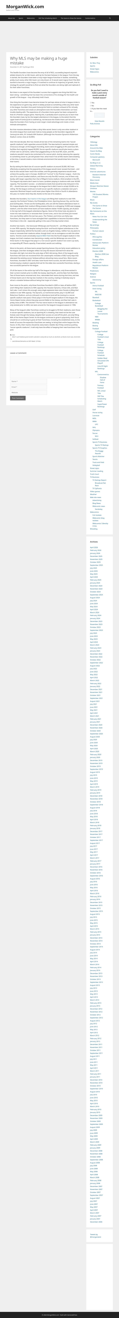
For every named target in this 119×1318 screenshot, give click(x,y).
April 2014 (94, 961)
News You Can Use (100, 216)
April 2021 (94, 713)
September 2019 (96, 769)
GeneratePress (72, 1315)
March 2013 (94, 1000)
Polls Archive (95, 123)
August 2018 (95, 808)
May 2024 (94, 606)
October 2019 (95, 766)
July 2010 (93, 1094)
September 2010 (96, 1089)
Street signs (94, 468)
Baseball (96, 297)
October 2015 (95, 908)
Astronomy (97, 280)
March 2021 (94, 716)
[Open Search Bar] (110, 18)
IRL (96, 291)
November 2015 (96, 905)
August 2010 (95, 1092)
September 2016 (96, 876)
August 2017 (95, 843)
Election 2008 (98, 251)
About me (11, 18)
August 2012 (95, 1021)
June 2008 (94, 1168)
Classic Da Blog (96, 151)
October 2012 (95, 1015)
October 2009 (95, 1121)
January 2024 (95, 618)
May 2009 (94, 1136)
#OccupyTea (97, 237)
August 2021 (95, 701)
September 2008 (96, 1160)
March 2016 (94, 893)
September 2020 (96, 734)
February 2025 (95, 580)
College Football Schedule (101, 352)
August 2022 (95, 666)
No (93, 106)
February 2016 (95, 896)
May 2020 (94, 745)
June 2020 (94, 742)
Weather (93, 494)
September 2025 (96, 565)
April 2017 (94, 855)
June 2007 (94, 1204)
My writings (94, 225)
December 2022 (96, 654)
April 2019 (94, 784)
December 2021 (96, 689)
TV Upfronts (97, 488)
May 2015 (94, 923)
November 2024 (96, 589)
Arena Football (98, 285)
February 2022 (95, 683)
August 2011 (95, 1056)
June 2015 (94, 920)
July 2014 (93, 952)
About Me (94, 145)
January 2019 (95, 793)
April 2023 (94, 642)
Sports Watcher (98, 456)
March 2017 (94, 858)
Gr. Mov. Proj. (95, 63)
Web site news (95, 497)
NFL (96, 371)
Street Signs (94, 69)
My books (94, 203)
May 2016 (94, 887)
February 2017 (95, 861)
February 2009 (95, 1145)
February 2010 (95, 1109)
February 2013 (95, 1003)
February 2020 (95, 754)
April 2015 (94, 926)
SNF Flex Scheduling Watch (48, 18)
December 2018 (96, 796)
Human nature (98, 231)
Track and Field (98, 462)
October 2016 (95, 873)
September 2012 (96, 1018)
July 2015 (93, 917)
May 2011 (94, 1065)
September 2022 (96, 663)
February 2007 (95, 1216)
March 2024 (94, 612)
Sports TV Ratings (102, 445)
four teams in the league (37, 199)
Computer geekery (97, 157)
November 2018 (96, 799)
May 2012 (94, 1029)
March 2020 (94, 751)
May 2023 (94, 639)
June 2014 (94, 955)
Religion (93, 274)
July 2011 (93, 1059)
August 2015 (95, 914)
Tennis (95, 459)
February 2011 (95, 1074)
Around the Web (96, 148)
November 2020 (96, 728)
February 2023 (95, 648)
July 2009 (93, 1130)
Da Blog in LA (95, 163)
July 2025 (93, 568)
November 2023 (96, 624)
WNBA (97, 320)
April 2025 (94, 577)
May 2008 (94, 1171)
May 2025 (94, 574)
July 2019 (93, 775)
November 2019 (96, 763)
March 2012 (94, 1035)
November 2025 (96, 559)
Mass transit (95, 180)
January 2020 (95, 757)
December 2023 (96, 621)
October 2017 (95, 837)
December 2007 (96, 1186)
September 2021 (96, 698)
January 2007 (95, 1219)
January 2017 (95, 864)
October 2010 (95, 1086)
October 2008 (95, 1157)
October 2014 (95, 944)
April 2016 (94, 890)
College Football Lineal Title (103, 337)
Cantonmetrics (90, 18)
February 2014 (95, 967)
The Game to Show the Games (71, 18)
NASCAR (98, 294)
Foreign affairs (98, 259)
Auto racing (97, 288)
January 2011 (95, 1077)
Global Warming (96, 166)
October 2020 (95, 731)
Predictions (94, 271)
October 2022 (95, 660)
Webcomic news (99, 506)
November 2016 (96, 870)
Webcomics (31, 18)
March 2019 (94, 787)
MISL (94, 418)
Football (96, 328)
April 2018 (94, 819)
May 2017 (94, 852)
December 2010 (96, 1080)
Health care (97, 262)
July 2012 (93, 1023)
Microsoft (96, 160)
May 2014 (94, 958)
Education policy (99, 248)
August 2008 (95, 1163)
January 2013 (95, 1006)
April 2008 (94, 1174)
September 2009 (96, 1124)
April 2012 (94, 1032)
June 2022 (94, 671)
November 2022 (96, 657)
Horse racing (97, 412)
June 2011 (94, 1062)
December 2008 (96, 1151)
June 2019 (94, 778)
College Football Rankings (101, 344)
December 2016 (96, 867)
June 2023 (94, 636)
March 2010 (94, 1106)
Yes (93, 103)
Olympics (96, 430)
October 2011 (95, 1050)
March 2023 (94, 645)
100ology (93, 142)
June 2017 (94, 849)
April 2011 (94, 1068)
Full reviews (97, 515)
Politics (93, 234)
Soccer (95, 433)
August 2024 (95, 597)
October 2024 (95, 592)
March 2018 (94, 822)
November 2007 (96, 1189)
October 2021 (95, 695)
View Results (99, 121)
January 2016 (95, 899)
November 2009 (96, 1118)
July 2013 (93, 988)
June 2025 (94, 571)
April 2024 (94, 609)
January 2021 (95, 722)
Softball (95, 439)
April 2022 (94, 677)
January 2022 (95, 686)
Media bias (94, 183)
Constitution (97, 240)
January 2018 (95, 828)
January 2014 (95, 970)
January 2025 (95, 583)
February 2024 (95, 615)
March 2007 (94, 1213)
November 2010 (96, 1083)
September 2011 (96, 1053)
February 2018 (95, 825)
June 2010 (94, 1097)
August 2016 (95, 879)
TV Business (94, 477)
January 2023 (95, 651)
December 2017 (96, 831)
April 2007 (94, 1210)
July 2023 (93, 633)
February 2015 (95, 932)
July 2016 (93, 881)
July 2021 (93, 704)
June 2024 (94, 603)
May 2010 (94, 1100)
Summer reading (96, 471)
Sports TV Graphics (100, 448)
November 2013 (96, 976)
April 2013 (94, 997)
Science (93, 277)
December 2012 (96, 1009)
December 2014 (96, 938)
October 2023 (95, 627)
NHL (94, 427)
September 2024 (96, 595)
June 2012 (94, 1026)
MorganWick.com (25, 6)
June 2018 (94, 813)
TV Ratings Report (99, 480)
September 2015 (96, 911)
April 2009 (94, 1139)
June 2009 (94, 1133)
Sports (21, 18)
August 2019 (95, 772)
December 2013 (96, 973)
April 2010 (94, 1103)
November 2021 (96, 692)
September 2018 (96, 805)
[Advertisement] (59, 35)
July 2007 (93, 1201)
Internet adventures (98, 172)
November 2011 (96, 1047)
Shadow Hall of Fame (103, 379)
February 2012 (95, 1038)
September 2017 (96, 840)
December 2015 (96, 902)
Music (92, 200)
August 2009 (95, 1127)
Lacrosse (96, 415)
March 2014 (94, 964)
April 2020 (94, 748)
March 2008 (94, 1177)
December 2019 (96, 760)
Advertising (97, 500)
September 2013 (96, 982)
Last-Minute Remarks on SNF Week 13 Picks (26, 341)
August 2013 (95, 985)
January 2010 (95, 1112)
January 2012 (95, 1041)
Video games (95, 491)
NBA (96, 317)
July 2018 (93, 810)
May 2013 (94, 994)
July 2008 (93, 1165)
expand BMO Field (43, 236)
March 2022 (94, 680)
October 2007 (95, 1192)
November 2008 (96, 1154)
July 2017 (93, 846)
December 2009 (96, 1115)
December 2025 (96, 556)
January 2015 (95, 935)
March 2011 (94, 1071)
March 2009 (94, 1142)
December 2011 (96, 1044)
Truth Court (94, 474)
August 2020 (95, 737)
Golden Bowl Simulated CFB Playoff (103, 360)
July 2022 (93, 668)
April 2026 (94, 547)
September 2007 (96, 1195)
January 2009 (95, 1148)
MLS (13, 335)
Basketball (96, 300)
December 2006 (96, 1222)
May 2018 (94, 816)
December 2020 (96, 725)
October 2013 (95, 979)
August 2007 (95, 1198)
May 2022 (94, 674)
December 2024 (96, 586)
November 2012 (96, 1012)
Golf (94, 409)
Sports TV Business (100, 442)
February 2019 (95, 790)
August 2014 (95, 950)
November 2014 (96, 941)
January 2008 (95, 1183)
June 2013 (94, 991)
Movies (93, 191)
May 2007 (94, 1207)
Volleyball (96, 465)
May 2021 (94, 710)
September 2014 (96, 947)
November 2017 (96, 834)
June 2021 (94, 707)
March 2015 (94, 929)
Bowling (96, 323)
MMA (95, 421)
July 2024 (93, 600)
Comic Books (95, 154)
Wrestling (93, 529)
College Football (101, 331)
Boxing (95, 325)
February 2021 (95, 719)
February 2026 (95, 550)
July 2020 (93, 739)
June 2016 (94, 884)
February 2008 (95, 1180)
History (93, 169)
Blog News (97, 503)
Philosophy (94, 228)
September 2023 (96, 630)
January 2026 (95, 553)
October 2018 (95, 802)
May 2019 (94, 781)
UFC (96, 424)
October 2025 (95, 562)
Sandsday (99, 509)
